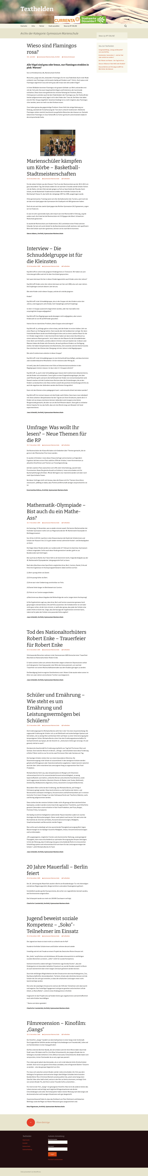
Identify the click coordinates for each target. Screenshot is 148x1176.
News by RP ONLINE (70, 26)
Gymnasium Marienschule (46, 57)
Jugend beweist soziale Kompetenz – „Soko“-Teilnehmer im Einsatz (52, 924)
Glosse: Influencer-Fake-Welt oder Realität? (112, 64)
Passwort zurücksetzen (55, 1159)
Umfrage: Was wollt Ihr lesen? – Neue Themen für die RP (56, 433)
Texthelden (66, 179)
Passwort (51, 1146)
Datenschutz (26, 1146)
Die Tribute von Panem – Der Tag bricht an (111, 60)
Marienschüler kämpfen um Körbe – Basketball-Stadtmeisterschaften (54, 167)
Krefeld (57, 57)
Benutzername (52, 1139)
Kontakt (25, 1143)
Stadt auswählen (54, 26)
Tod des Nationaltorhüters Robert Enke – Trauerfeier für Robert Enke (56, 638)
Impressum (26, 1140)
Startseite (24, 26)
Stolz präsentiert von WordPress (31, 1172)
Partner (41, 26)
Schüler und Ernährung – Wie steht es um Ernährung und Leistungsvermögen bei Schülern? (56, 708)
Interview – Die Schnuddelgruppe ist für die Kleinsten (54, 255)
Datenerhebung (27, 1149)
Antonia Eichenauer (69, 57)
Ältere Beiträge (38, 1122)
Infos (33, 26)
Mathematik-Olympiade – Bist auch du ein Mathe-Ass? (56, 511)
